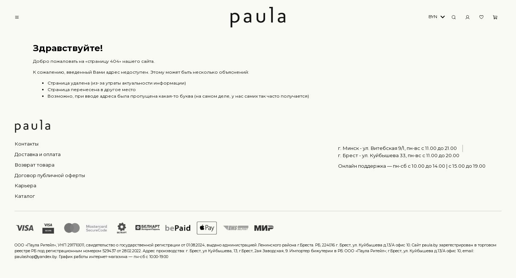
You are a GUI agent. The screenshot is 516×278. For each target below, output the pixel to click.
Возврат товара (34, 165)
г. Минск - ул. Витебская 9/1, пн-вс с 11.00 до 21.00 (397, 148)
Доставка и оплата (38, 154)
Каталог (25, 196)
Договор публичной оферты (50, 175)
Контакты (26, 144)
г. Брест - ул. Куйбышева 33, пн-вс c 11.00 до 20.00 (398, 155)
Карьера (25, 185)
